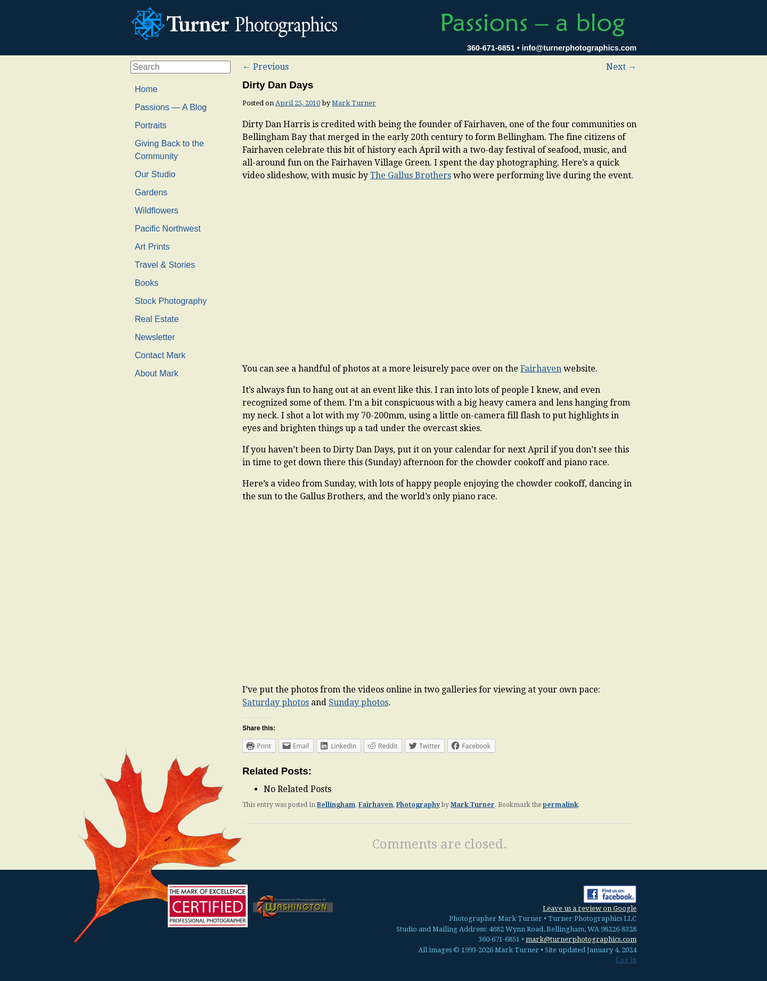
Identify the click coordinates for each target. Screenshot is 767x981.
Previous (265, 67)
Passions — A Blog (171, 107)
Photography (418, 805)
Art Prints (152, 246)
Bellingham (336, 805)
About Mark (156, 373)
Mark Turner (354, 103)
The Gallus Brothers (410, 175)
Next (621, 67)
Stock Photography (171, 301)
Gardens (151, 192)
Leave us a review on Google (590, 908)
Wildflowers (156, 210)
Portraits (151, 125)
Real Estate (157, 319)
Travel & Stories (165, 264)
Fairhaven (540, 369)
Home (146, 89)
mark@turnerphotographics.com (581, 939)
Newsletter (155, 337)
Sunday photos (358, 702)
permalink (560, 805)
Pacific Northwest (168, 228)
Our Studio (155, 174)
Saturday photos (275, 702)
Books (146, 282)
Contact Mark (160, 355)
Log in (626, 960)
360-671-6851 (491, 48)
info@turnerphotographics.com (579, 48)
